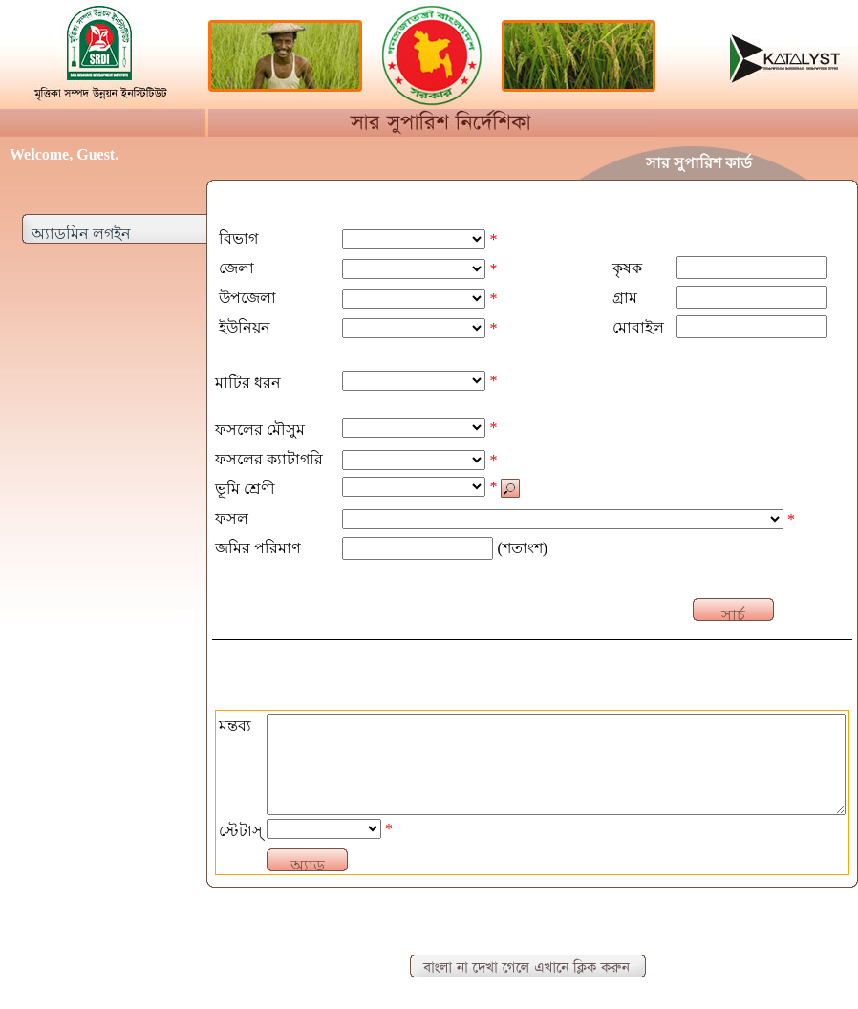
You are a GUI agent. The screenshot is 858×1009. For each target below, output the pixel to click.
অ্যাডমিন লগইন (81, 233)
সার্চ (733, 614)
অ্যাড (307, 864)
